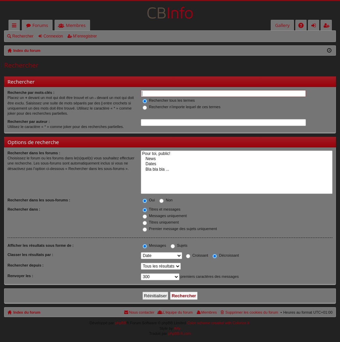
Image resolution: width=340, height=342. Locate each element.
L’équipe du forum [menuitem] (178, 312)
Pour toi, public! (237, 153)
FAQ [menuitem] (303, 26)
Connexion (53, 36)
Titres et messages (161, 209)
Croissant (197, 255)
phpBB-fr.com (179, 333)
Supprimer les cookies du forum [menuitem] (251, 312)
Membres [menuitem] (209, 312)
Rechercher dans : (24, 209)
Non (166, 200)
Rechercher (22, 36)
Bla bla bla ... (237, 169)
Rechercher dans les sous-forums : (39, 200)
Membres (76, 25)
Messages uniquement (165, 216)
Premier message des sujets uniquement (180, 229)
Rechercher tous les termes (169, 100)
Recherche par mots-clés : (31, 92)
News (237, 158)
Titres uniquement (161, 222)
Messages (154, 245)
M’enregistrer (85, 36)
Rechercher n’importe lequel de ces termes (182, 107)
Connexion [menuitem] (315, 26)
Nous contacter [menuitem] (141, 312)
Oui (149, 200)
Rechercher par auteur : (29, 121)
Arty (177, 328)
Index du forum (26, 312)
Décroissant (225, 255)
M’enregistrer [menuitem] (327, 26)
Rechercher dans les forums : (34, 153)
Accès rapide (15, 26)
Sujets (179, 245)
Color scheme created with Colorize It (218, 323)
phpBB (120, 323)
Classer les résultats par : (30, 255)
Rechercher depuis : (26, 265)
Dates (237, 164)
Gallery (282, 25)
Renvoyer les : (20, 276)
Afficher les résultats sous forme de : (41, 245)
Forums (40, 25)
